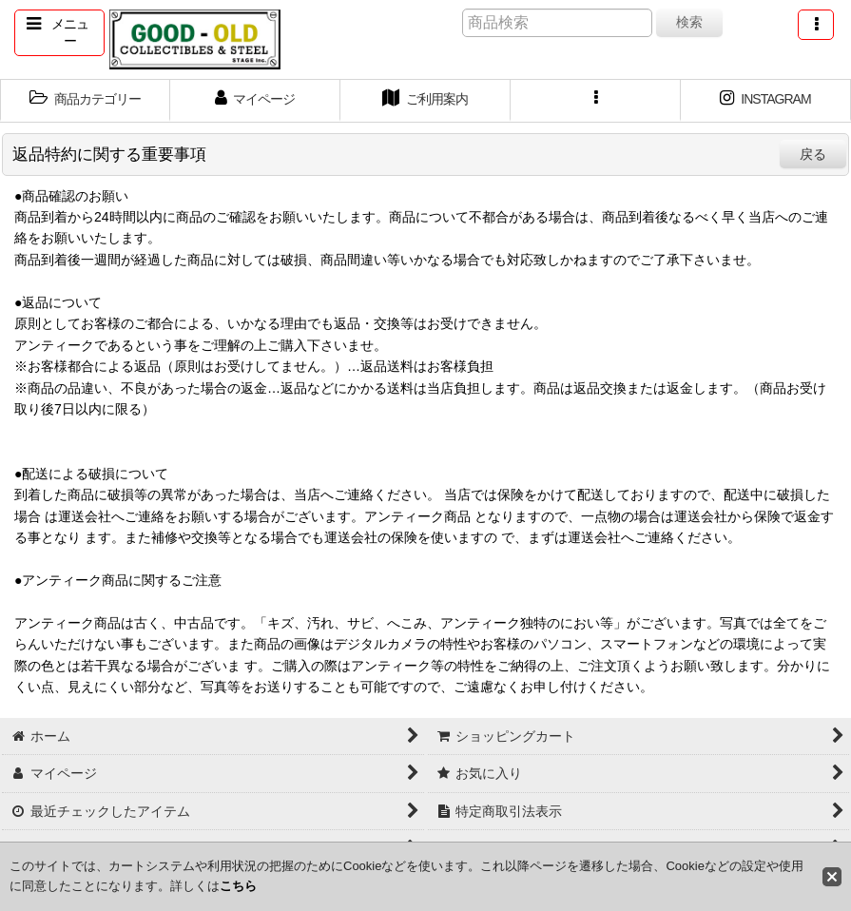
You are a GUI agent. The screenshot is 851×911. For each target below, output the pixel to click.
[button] (59, 33)
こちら (238, 886)
